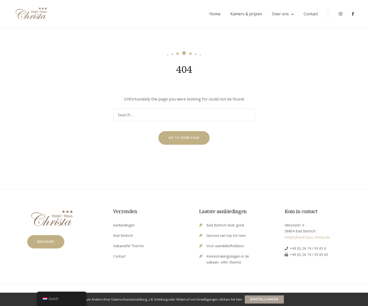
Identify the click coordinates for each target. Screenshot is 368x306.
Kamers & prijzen (244, 14)
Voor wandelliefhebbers (225, 247)
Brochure (45, 243)
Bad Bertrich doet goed (225, 226)
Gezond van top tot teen (226, 236)
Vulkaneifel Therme (128, 247)
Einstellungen (264, 299)
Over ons (278, 14)
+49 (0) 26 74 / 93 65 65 (309, 255)
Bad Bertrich (123, 236)
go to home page (184, 139)
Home (212, 14)
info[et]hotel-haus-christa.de (307, 238)
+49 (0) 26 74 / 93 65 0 (308, 249)
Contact (308, 14)
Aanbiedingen (124, 226)
